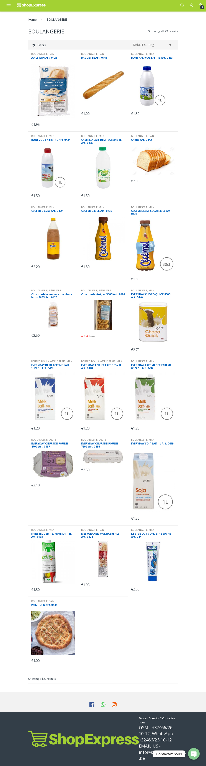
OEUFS (52, 439)
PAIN (51, 53)
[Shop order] (152, 44)
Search (182, 5)
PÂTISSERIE (55, 290)
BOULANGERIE (39, 53)
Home (32, 19)
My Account (191, 5)
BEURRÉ (35, 361)
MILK (151, 53)
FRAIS (62, 361)
